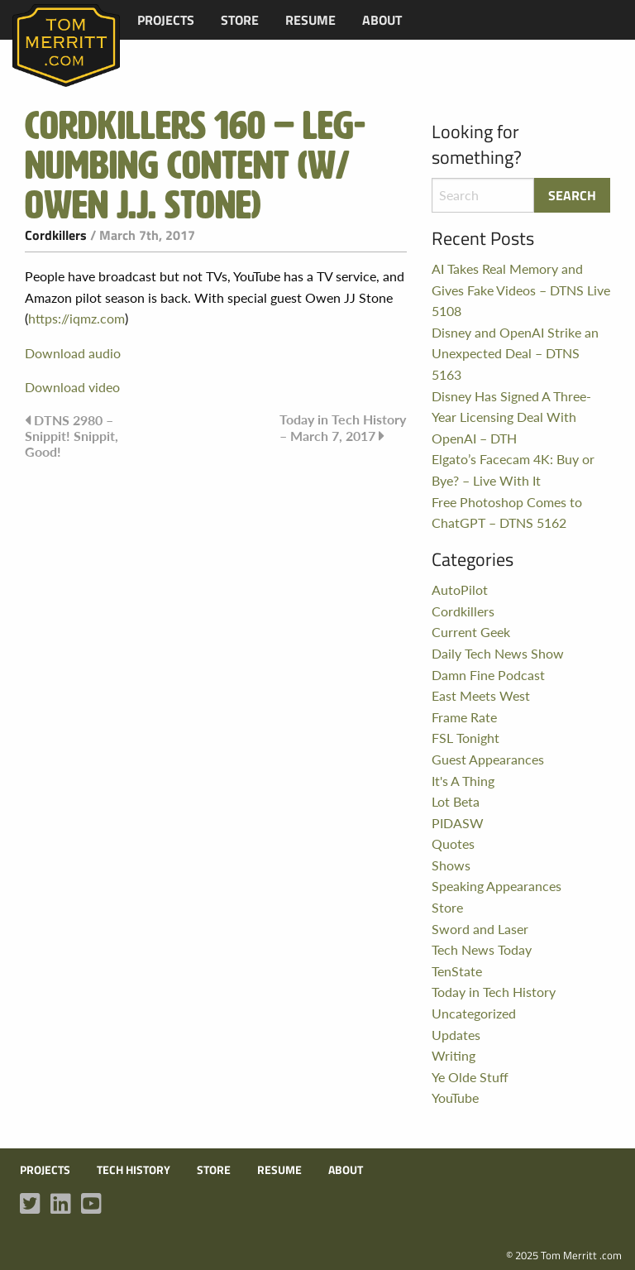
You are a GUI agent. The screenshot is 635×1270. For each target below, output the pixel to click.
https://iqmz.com (76, 318)
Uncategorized (474, 1013)
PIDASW (458, 822)
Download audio (73, 352)
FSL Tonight (465, 737)
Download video (72, 386)
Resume (310, 20)
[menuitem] (166, 20)
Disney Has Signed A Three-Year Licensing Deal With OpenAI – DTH (511, 417)
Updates (456, 1034)
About (382, 20)
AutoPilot (460, 589)
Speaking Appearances (496, 885)
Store (240, 20)
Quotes (453, 843)
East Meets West (481, 695)
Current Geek (471, 631)
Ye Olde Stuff (470, 1076)
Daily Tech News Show (498, 653)
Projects (165, 20)
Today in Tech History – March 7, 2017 (342, 427)
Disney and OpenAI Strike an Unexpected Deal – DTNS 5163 (515, 353)
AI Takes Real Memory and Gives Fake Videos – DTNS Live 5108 (521, 289)
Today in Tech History (494, 991)
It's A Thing (463, 780)
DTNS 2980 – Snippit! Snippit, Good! (71, 435)
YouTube (455, 1097)
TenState (457, 970)
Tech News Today (482, 949)
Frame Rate (464, 716)
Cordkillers (56, 235)
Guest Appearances (488, 759)
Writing (453, 1055)
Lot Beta (456, 801)
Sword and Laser (480, 928)
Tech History (133, 1170)
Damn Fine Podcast (488, 674)
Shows (451, 865)
